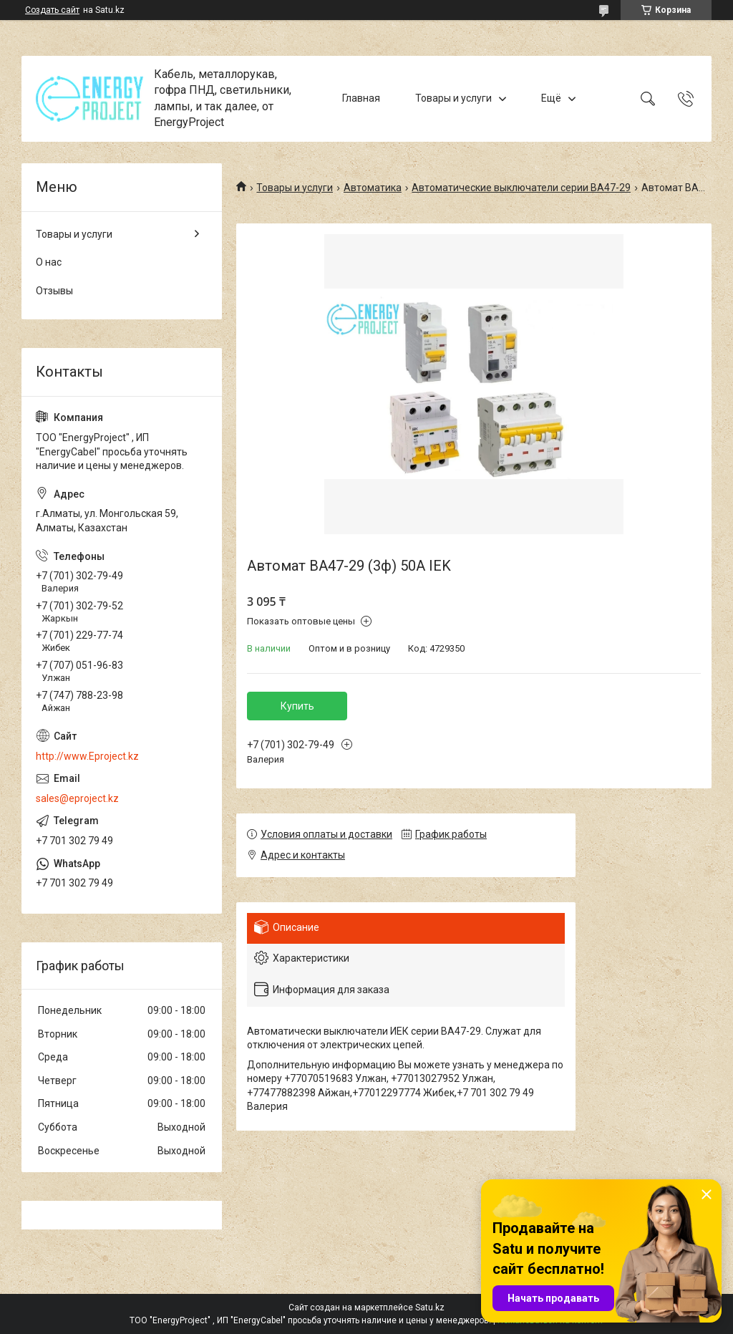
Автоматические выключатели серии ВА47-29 (521, 187)
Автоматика (373, 187)
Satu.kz (430, 1307)
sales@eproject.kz (77, 798)
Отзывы (54, 290)
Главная (361, 98)
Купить (297, 706)
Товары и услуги (453, 98)
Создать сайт (52, 10)
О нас (49, 262)
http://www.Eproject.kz (87, 756)
